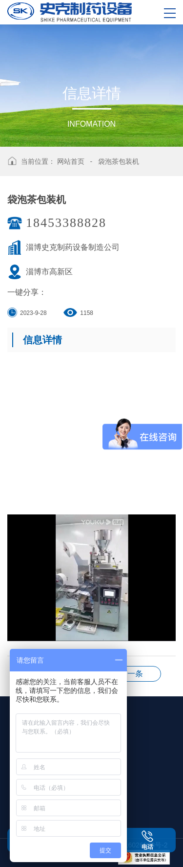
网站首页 (70, 161)
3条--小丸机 (131, 673)
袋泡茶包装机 (118, 161)
